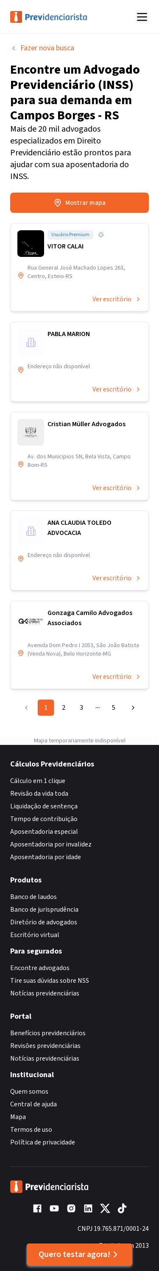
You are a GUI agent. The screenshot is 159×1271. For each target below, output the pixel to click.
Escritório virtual (34, 935)
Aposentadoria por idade (45, 857)
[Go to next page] (131, 707)
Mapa (18, 1117)
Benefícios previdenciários (48, 1033)
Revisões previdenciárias (45, 1046)
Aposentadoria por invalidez (51, 844)
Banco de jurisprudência (44, 909)
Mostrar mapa (79, 202)
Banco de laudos (33, 897)
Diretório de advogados (43, 922)
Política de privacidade (42, 1142)
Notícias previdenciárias (44, 993)
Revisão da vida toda (39, 793)
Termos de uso (31, 1129)
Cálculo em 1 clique (37, 781)
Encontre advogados (40, 968)
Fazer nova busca (42, 48)
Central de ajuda (33, 1104)
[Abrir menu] (142, 17)
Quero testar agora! (79, 1254)
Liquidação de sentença (44, 806)
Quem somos (29, 1091)
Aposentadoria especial (44, 831)
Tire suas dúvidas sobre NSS (49, 980)
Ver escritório (117, 299)
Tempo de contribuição (44, 819)
